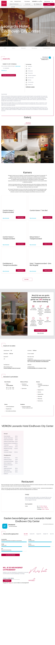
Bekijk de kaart (17, 66)
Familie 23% (32, 533)
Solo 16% (52, 533)
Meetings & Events (17, 1)
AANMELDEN (7, 580)
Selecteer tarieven (20, 217)
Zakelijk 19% (45, 533)
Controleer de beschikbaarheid (9, 75)
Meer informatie (6, 218)
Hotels (11, 1)
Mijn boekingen (27, 1)
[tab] (27, 123)
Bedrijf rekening (47, 1)
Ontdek (48, 4)
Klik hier (10, 582)
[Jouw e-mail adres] (11, 578)
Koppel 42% (39, 533)
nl (53, 1)
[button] (14, 201)
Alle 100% (26, 533)
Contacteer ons (4, 70)
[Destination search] (15, 4)
